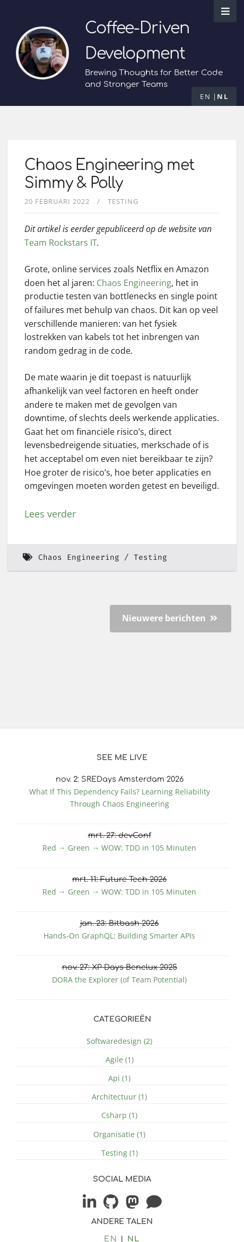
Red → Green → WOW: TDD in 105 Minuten (119, 848)
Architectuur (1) (119, 1097)
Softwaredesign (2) (119, 1041)
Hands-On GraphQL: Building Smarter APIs (119, 936)
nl (222, 96)
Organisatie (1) (119, 1134)
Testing (123, 201)
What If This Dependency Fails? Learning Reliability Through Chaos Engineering (119, 798)
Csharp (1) (119, 1115)
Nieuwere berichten (169, 618)
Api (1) (119, 1078)
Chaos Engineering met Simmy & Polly (109, 174)
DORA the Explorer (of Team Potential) (119, 980)
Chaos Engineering (134, 283)
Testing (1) (119, 1153)
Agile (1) (120, 1060)
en (205, 96)
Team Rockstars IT (60, 242)
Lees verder (50, 513)
